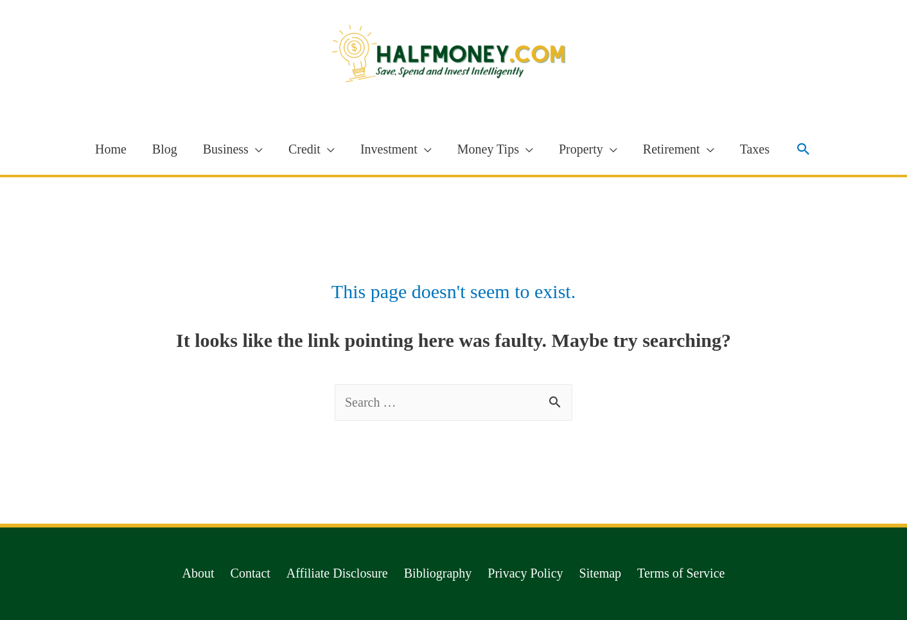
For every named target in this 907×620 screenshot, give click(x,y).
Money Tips (488, 149)
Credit (304, 149)
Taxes (755, 149)
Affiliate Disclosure (337, 573)
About (198, 573)
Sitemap (600, 573)
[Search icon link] (803, 149)
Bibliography (438, 573)
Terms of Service (681, 573)
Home (111, 149)
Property (581, 149)
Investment (389, 149)
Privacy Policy (525, 573)
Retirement (671, 149)
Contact (250, 573)
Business (226, 149)
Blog (164, 149)
